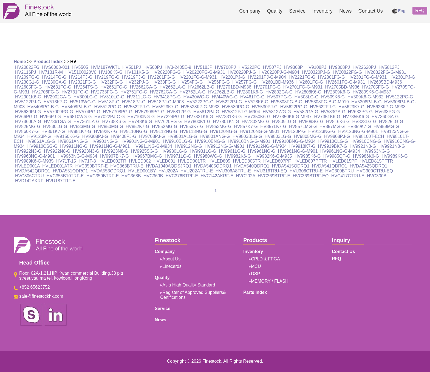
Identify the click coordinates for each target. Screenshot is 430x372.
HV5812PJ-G (206, 111)
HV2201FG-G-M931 (197, 77)
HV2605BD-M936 (384, 82)
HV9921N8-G (391, 146)
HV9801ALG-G (182, 136)
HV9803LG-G (278, 136)
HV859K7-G (359, 126)
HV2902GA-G (57, 97)
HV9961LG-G (232, 151)
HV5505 (80, 67)
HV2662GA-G (143, 87)
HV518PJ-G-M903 (166, 102)
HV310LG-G (112, 97)
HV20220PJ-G (242, 72)
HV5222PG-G (200, 102)
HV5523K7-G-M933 (200, 106)
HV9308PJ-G (95, 136)
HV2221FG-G (301, 77)
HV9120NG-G (223, 131)
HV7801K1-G (226, 121)
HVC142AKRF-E (217, 176)
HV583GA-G (333, 111)
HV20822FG (27, 67)
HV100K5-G (111, 72)
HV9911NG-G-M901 (110, 146)
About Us (171, 259)
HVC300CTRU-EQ (375, 171)
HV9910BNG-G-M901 (249, 141)
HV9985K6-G (308, 156)
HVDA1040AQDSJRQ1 (168, 166)
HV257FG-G (244, 82)
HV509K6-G (333, 97)
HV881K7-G (79, 131)
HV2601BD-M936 (276, 82)
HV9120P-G (293, 131)
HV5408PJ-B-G (76, 106)
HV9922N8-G (57, 151)
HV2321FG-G (82, 82)
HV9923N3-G (86, 151)
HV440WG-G (224, 97)
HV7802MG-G (255, 121)
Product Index (48, 61)
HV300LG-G (85, 97)
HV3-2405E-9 (178, 67)
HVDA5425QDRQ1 (368, 166)
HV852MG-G (164, 126)
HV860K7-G (27, 131)
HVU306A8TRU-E (233, 171)
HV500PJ (152, 67)
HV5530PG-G (235, 106)
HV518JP (203, 67)
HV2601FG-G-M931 (345, 82)
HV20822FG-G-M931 (385, 72)
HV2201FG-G (161, 77)
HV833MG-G (82, 126)
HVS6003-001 (56, 67)
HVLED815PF (343, 161)
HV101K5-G (137, 72)
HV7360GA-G (385, 116)
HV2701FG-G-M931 (302, 87)
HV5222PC (249, 67)
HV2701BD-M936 (234, 87)
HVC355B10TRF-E (65, 176)
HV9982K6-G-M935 (272, 156)
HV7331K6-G (229, 116)
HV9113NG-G (193, 131)
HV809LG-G (284, 121)
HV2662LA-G (173, 87)
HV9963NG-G (376, 151)
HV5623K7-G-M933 (386, 106)
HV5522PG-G (107, 106)
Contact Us (370, 11)
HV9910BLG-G (177, 141)
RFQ (420, 10)
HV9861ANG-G (73, 141)
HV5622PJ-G (323, 106)
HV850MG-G (110, 126)
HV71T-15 (66, 161)
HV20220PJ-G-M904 (279, 72)
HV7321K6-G (200, 116)
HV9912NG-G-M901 (224, 146)
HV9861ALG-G (40, 141)
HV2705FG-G (375, 87)
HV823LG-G (364, 121)
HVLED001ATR (57, 166)
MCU (256, 266)
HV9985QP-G (336, 156)
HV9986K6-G (366, 156)
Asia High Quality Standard (188, 285)
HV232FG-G (110, 82)
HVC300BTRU (339, 171)
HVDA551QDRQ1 (70, 171)
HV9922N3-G (28, 151)
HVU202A (168, 171)
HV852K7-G (137, 126)
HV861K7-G (53, 131)
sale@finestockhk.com (41, 296)
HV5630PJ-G (28, 111)
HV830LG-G (55, 126)
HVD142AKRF (29, 180)
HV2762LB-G (221, 92)
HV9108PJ (316, 67)
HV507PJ (272, 67)
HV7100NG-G (141, 116)
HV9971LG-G (178, 156)
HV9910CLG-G (333, 141)
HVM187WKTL (105, 67)
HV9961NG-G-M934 (340, 151)
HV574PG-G (88, 111)
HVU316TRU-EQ (270, 171)
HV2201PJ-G (232, 77)
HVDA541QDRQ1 (329, 166)
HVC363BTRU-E (126, 166)
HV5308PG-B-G (286, 102)
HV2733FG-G (104, 92)
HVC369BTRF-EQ (311, 176)
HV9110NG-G (134, 131)
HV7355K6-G (356, 116)
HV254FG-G (191, 82)
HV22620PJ (364, 67)
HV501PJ (131, 67)
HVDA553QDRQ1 (108, 171)
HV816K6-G (338, 121)
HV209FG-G (27, 77)
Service (297, 11)
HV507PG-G (279, 97)
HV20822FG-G (347, 72)
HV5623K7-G (351, 106)
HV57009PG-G (58, 111)
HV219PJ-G (133, 77)
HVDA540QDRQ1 (251, 166)
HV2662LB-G (201, 87)
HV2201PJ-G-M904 (267, 77)
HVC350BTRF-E (91, 166)
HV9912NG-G (188, 146)
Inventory (322, 11)
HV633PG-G (387, 111)
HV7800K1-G (197, 121)
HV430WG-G (196, 97)
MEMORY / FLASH (269, 281)
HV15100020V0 (80, 72)
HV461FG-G (252, 97)
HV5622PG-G (293, 106)
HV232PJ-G (137, 82)
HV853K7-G (191, 126)
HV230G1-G (27, 82)
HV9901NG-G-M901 (140, 141)
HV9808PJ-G (337, 136)
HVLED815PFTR (376, 161)
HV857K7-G (246, 126)
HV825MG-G (27, 126)
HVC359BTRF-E (102, 176)
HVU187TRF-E (61, 180)
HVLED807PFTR (310, 161)
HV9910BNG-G (210, 141)
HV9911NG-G (73, 146)
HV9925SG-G (144, 151)
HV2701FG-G (267, 87)
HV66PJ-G (50, 116)
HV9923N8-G (115, 151)
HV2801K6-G (250, 92)
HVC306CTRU (29, 176)
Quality (274, 11)
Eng (398, 10)
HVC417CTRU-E (347, 176)
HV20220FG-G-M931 (204, 72)
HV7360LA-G (28, 121)
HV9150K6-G (66, 136)
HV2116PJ (25, 72)
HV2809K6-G (337, 92)
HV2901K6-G (28, 97)
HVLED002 (140, 161)
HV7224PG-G (171, 116)
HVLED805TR (247, 161)
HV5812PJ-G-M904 (241, 111)
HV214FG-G (54, 77)
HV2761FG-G (133, 92)
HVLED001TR (192, 161)
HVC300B (376, 176)
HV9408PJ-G (124, 136)
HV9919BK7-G (332, 146)
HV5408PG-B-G (43, 106)
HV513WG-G (82, 102)
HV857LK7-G (273, 126)
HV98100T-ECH (368, 136)
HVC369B (153, 176)
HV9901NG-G (104, 141)
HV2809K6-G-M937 (372, 92)
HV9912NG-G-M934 (267, 146)
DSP (255, 273)
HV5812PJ (389, 67)
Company (249, 11)
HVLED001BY (142, 171)
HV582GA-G (305, 111)
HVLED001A (27, 166)
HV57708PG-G (117, 111)
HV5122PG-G (399, 97)
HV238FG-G (163, 82)
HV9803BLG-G (247, 136)
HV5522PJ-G (137, 106)
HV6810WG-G (77, 116)
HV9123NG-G (322, 131)
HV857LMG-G (303, 126)
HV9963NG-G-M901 (35, 156)
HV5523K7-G (165, 106)
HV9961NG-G (261, 151)
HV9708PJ (225, 67)
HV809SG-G (311, 121)
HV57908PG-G (150, 111)
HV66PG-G (26, 116)
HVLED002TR (112, 161)
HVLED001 (164, 161)
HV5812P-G (179, 111)
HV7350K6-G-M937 (292, 116)
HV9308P (293, 67)
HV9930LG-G (173, 151)
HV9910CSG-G (42, 146)
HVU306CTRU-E (306, 171)
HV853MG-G (218, 126)
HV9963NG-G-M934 (77, 156)
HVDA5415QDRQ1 (290, 166)
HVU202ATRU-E (196, 171)
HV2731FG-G (75, 92)
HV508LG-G (307, 97)
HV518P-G (108, 102)
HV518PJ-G (133, 102)
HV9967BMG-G (146, 156)
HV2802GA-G (279, 92)
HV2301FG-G (331, 77)
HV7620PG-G (168, 121)
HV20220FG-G (166, 72)
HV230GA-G (54, 82)
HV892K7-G (105, 131)
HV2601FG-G (309, 82)
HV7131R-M (51, 72)
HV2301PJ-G (402, 77)
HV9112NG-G (163, 131)
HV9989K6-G (395, 156)
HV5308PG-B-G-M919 (327, 102)
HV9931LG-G (203, 151)
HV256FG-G (217, 82)
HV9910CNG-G (365, 141)
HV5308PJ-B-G (366, 102)
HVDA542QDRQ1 (32, 171)
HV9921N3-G (363, 146)
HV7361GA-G (57, 121)
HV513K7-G (55, 102)
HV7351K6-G (327, 116)
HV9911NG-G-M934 (152, 146)
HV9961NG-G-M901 (298, 151)
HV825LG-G (391, 121)
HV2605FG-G (28, 87)
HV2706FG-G (45, 92)
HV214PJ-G (80, 77)
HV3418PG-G (167, 97)
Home (20, 61)
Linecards (171, 266)
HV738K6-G (114, 121)
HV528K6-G (256, 102)
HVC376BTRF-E (182, 176)
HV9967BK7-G (114, 156)
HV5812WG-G (277, 111)
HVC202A (245, 176)
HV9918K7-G (302, 146)
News (345, 11)
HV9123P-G (39, 136)
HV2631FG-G (57, 87)
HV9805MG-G (307, 136)
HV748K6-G (140, 121)
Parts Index (255, 292)
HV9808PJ (339, 67)
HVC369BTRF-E (274, 176)
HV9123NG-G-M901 (358, 131)
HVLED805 (219, 161)
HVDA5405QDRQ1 (213, 166)
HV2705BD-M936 (342, 87)
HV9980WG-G (208, 156)
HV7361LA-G (86, 121)
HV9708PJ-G (152, 136)
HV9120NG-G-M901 (259, 131)
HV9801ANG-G (215, 136)
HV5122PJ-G (28, 102)
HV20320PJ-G (316, 72)
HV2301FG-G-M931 (367, 77)
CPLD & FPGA (265, 259)
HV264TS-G (86, 87)
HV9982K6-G (238, 156)
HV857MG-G (332, 126)
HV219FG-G (107, 77)
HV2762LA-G (192, 92)
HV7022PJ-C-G (109, 116)
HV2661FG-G (113, 87)
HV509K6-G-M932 (365, 97)
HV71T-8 (87, 161)
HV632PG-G (360, 111)
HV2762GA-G (163, 92)
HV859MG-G (386, 126)
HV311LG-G (139, 97)
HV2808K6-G (308, 92)
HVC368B (131, 176)
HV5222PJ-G (229, 102)
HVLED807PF (277, 161)
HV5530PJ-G (265, 106)
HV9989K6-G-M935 (34, 161)
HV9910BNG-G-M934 (294, 141)
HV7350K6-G (257, 116)
